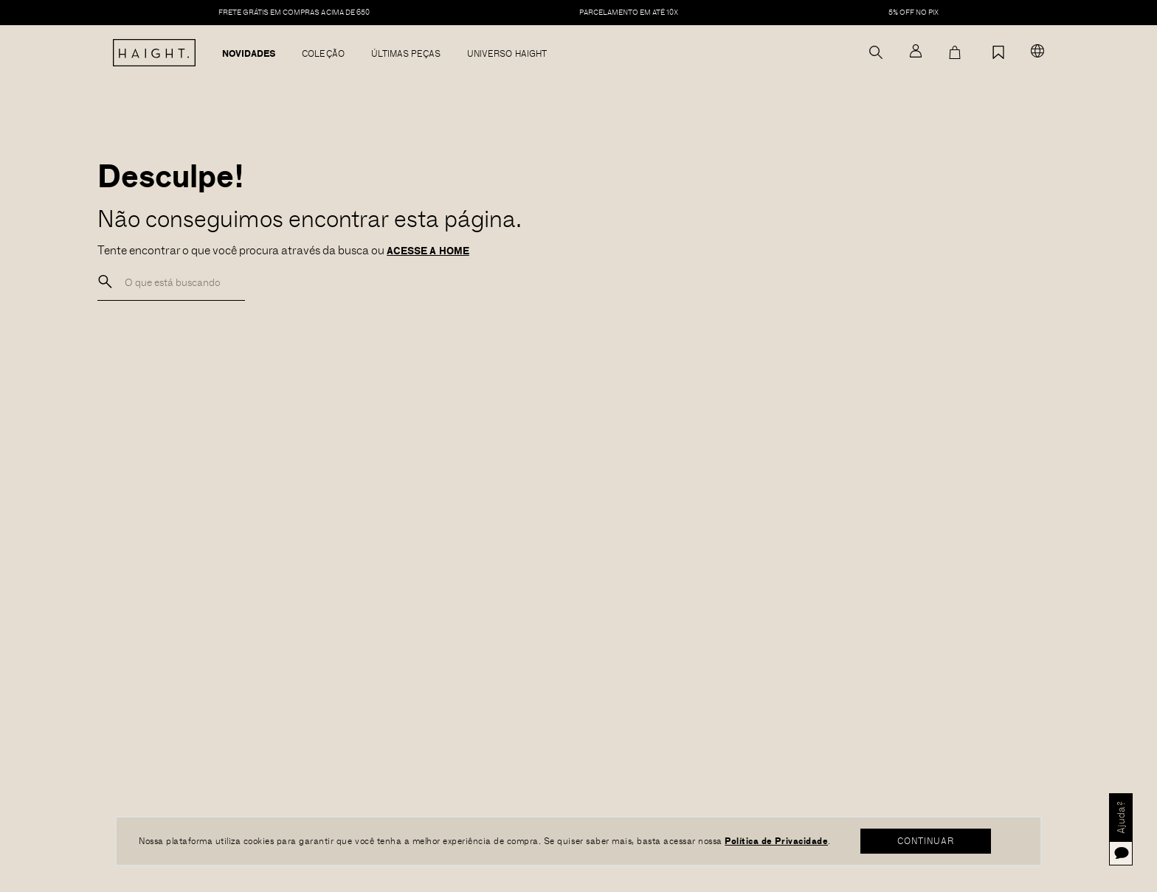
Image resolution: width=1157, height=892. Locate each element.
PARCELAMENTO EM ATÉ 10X (628, 12)
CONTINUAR (926, 840)
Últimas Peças (406, 54)
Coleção (323, 54)
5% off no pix (913, 12)
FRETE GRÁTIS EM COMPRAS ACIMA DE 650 (294, 12)
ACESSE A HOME (428, 250)
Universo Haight (507, 54)
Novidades (248, 54)
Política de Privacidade (776, 840)
